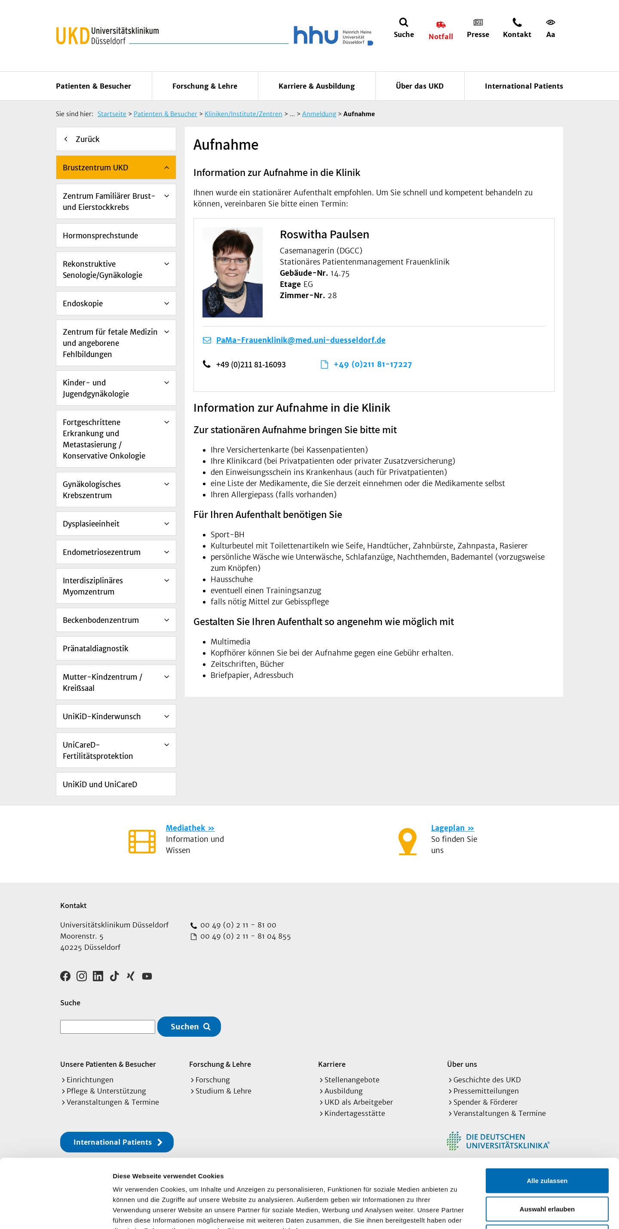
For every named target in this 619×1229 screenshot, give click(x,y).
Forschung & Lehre (204, 86)
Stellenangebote (352, 1079)
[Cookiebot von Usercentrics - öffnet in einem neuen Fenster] (55, 1212)
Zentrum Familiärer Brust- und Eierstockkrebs (109, 201)
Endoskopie (83, 303)
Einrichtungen (90, 1079)
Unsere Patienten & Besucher (108, 1064)
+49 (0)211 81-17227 (373, 364)
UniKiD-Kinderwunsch (102, 716)
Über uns (462, 1064)
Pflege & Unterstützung (106, 1091)
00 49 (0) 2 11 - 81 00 (237, 925)
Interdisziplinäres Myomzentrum (93, 586)
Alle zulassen (547, 1116)
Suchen (185, 1027)
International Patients (524, 86)
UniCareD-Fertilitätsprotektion (98, 750)
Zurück (88, 139)
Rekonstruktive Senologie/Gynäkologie (102, 269)
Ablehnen (547, 1172)
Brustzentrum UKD (95, 167)
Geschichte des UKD (487, 1079)
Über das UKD (420, 86)
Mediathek (185, 828)
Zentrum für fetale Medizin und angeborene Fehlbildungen (110, 343)
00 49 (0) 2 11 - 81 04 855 (244, 936)
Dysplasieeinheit (91, 524)
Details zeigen (457, 1212)
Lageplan (448, 828)
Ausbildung (344, 1091)
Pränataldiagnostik (96, 648)
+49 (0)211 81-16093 (251, 364)
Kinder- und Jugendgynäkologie (96, 388)
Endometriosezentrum (102, 552)
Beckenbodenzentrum (101, 620)
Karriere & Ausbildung (317, 86)
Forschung (213, 1079)
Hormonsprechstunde (100, 235)
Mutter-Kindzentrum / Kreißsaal (102, 682)
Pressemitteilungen (486, 1091)
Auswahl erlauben (547, 1144)
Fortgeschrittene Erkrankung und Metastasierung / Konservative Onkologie (104, 439)
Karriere (332, 1064)
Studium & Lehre (223, 1091)
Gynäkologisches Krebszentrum (92, 490)
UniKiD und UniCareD (100, 784)
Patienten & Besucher (93, 86)
